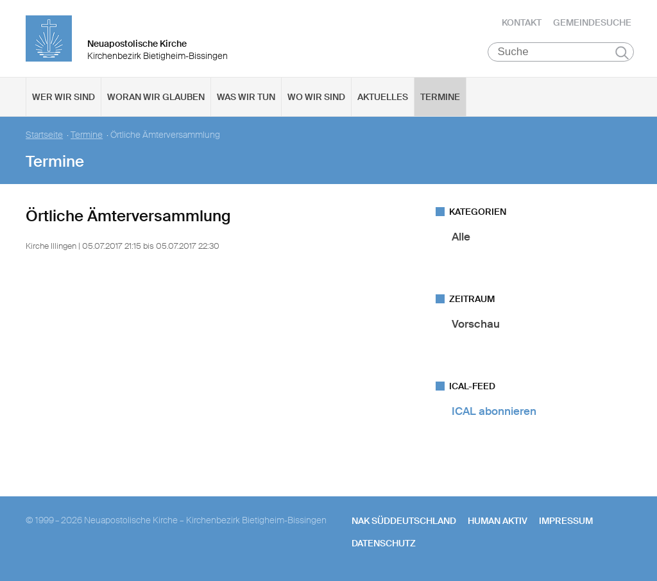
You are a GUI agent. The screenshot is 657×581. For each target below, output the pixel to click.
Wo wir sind (316, 97)
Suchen (622, 52)
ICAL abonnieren (494, 411)
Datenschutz (384, 543)
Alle (461, 237)
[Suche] (561, 52)
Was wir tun (246, 97)
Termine (440, 97)
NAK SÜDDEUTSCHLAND (404, 520)
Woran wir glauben (156, 97)
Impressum (566, 520)
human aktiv (497, 520)
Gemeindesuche (592, 22)
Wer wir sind (63, 97)
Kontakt (522, 22)
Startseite (44, 135)
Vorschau (476, 324)
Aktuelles (382, 97)
